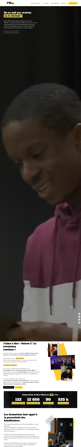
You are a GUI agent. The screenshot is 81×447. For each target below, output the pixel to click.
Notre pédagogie (55, 3)
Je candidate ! (19, 387)
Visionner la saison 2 (8, 387)
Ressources (63, 3)
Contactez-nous (73, 3)
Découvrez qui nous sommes (11, 32)
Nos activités (46, 3)
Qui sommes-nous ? (36, 3)
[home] (9, 3)
